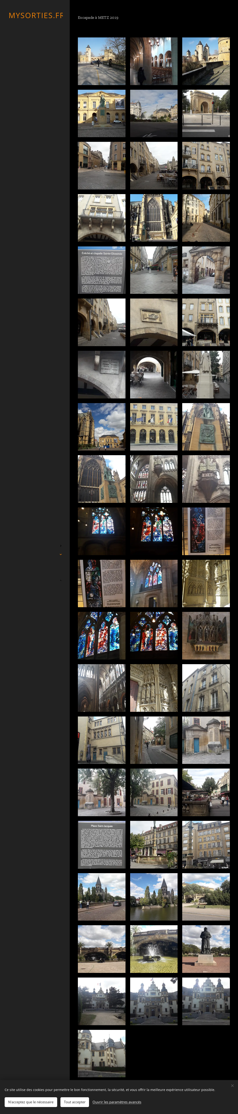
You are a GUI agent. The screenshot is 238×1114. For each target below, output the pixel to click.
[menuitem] (34, 523)
